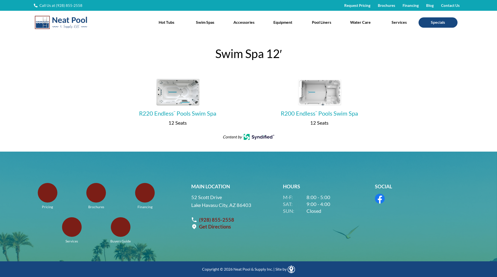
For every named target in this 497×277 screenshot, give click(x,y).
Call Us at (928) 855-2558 (60, 5)
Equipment (282, 22)
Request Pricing (357, 5)
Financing (411, 5)
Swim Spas (205, 22)
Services (399, 22)
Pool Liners (321, 22)
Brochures (386, 5)
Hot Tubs (166, 22)
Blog (430, 5)
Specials (438, 22)
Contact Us (450, 5)
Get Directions (215, 226)
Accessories (244, 22)
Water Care (360, 22)
